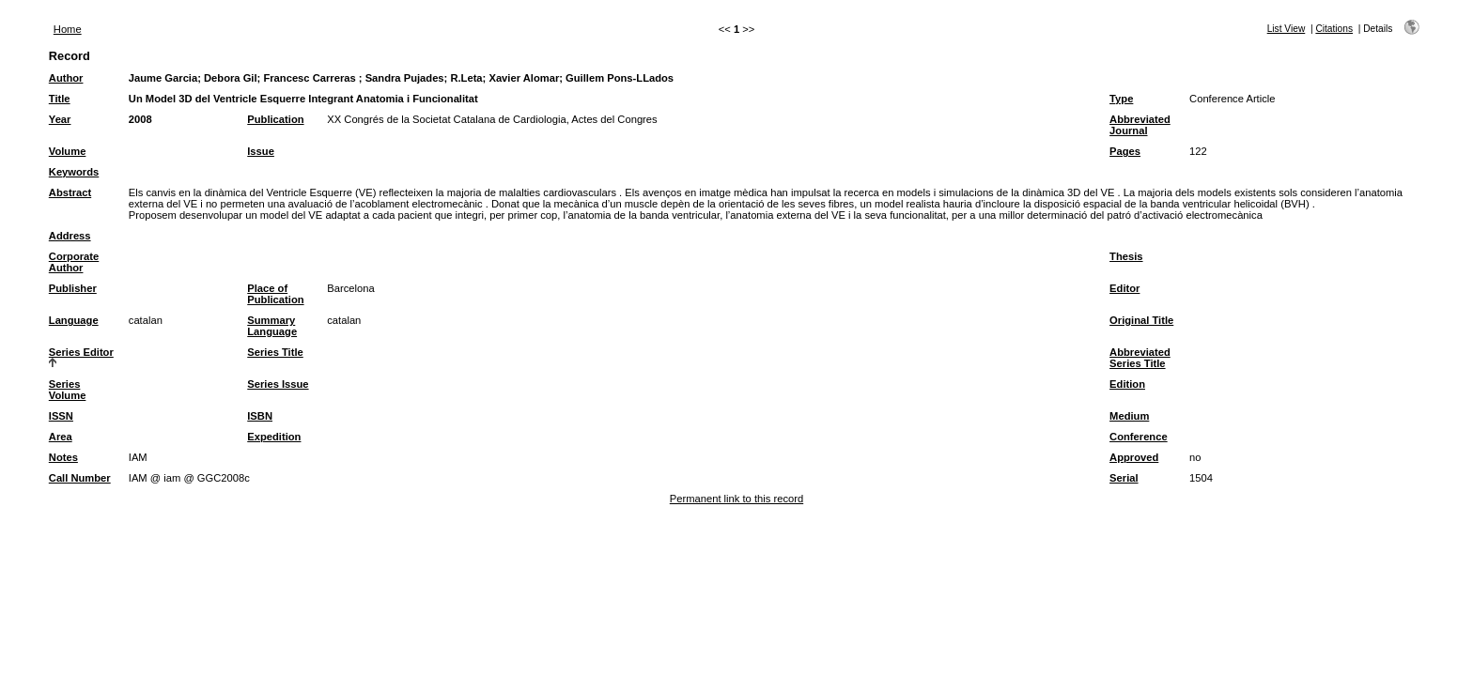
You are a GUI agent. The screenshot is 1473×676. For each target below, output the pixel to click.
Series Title (275, 352)
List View (1286, 28)
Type (1121, 98)
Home (68, 29)
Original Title (1141, 320)
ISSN (61, 416)
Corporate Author (74, 262)
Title (59, 98)
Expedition (274, 436)
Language (74, 320)
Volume (67, 151)
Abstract (70, 192)
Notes (63, 457)
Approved (1133, 457)
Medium (1129, 416)
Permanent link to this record (736, 498)
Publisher (73, 288)
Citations (1334, 28)
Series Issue (277, 384)
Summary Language (272, 326)
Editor (1124, 288)
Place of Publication (275, 294)
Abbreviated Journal (1140, 125)
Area (60, 436)
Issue (260, 151)
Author (66, 78)
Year (60, 119)
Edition (1127, 384)
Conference (1138, 436)
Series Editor (81, 352)
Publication (275, 119)
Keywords (74, 171)
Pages (1124, 151)
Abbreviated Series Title (1140, 357)
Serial (1123, 478)
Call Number (80, 478)
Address (70, 235)
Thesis (1125, 256)
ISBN (259, 416)
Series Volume (67, 389)
